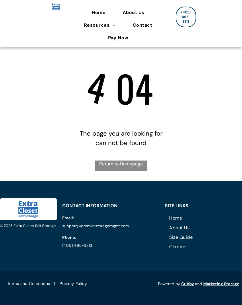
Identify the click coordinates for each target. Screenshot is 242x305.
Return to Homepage (121, 164)
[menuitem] (101, 12)
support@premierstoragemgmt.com (95, 225)
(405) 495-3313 (77, 245)
